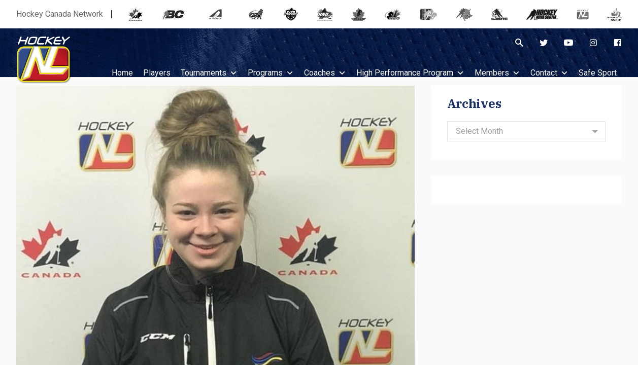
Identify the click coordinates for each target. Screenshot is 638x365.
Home (122, 73)
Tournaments (209, 73)
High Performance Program (410, 73)
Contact (549, 73)
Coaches (325, 73)
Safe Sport (598, 73)
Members (497, 73)
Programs (271, 73)
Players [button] (157, 73)
